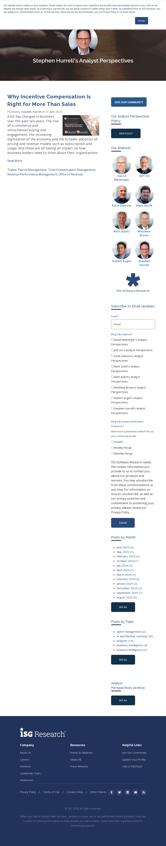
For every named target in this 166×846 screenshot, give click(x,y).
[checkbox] (133, 377)
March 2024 (126, 574)
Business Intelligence (132, 645)
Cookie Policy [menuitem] (75, 792)
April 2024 (125, 570)
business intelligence (132, 650)
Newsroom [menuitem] (26, 780)
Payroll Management (32, 170)
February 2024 (128, 579)
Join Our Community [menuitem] (134, 752)
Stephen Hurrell (31, 111)
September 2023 (129, 593)
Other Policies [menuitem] (98, 792)
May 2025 (125, 552)
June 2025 (125, 547)
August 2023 (127, 597)
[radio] (133, 442)
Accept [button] (141, 20)
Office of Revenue (71, 174)
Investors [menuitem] (25, 766)
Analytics (125, 641)
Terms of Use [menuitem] (51, 792)
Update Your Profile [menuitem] (134, 759)
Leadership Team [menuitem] (30, 773)
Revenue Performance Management (32, 174)
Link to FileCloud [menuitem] (132, 766)
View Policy (126, 133)
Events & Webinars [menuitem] (81, 752)
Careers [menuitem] (24, 759)
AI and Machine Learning (135, 636)
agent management (131, 631)
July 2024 (124, 565)
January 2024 (127, 583)
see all (123, 607)
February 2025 (128, 556)
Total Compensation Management (71, 170)
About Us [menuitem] (25, 752)
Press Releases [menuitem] (79, 766)
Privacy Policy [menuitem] (28, 792)
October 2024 (128, 561)
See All (123, 700)
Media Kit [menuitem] (75, 759)
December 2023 (129, 588)
